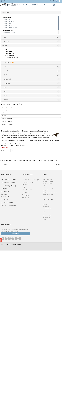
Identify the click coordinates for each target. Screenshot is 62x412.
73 (51, 49)
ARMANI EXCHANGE (10, 127)
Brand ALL (6, 119)
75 (55, 49)
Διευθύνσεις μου (47, 370)
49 (11, 47)
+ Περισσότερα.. (4, 308)
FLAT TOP (7, 229)
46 (55, 45)
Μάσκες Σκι (8, 112)
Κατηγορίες (6, 69)
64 (17, 49)
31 (49, 43)
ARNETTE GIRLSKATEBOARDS (13, 255)
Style (5, 200)
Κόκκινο (7, 176)
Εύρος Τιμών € (8, 90)
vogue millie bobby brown (11, 251)
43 (43, 45)
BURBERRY (7, 140)
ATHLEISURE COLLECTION (12, 257)
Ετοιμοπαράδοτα (10, 60)
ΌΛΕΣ (6, 249)
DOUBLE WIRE (8, 227)
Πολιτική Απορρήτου (8, 367)
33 (57, 43)
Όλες (7, 236)
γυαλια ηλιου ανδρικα (8, 268)
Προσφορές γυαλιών (48, 351)
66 (26, 49)
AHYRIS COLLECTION (10, 253)
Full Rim (7, 206)
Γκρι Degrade (9, 190)
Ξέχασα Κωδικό (47, 378)
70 (43, 49)
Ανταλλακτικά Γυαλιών (11, 81)
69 (38, 49)
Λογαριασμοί (26, 354)
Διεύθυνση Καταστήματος (6, 357)
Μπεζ (7, 168)
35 (9, 45)
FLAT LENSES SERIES (10, 261)
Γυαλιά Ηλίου (8, 75)
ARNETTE (7, 129)
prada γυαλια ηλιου (7, 283)
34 (5, 45)
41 (34, 45)
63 (13, 49)
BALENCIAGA (8, 131)
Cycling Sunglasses (47, 345)
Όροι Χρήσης (27, 351)
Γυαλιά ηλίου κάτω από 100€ (10, 27)
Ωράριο (4, 350)
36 (13, 45)
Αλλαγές (25, 356)
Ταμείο (44, 380)
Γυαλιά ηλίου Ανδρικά (8, 19)
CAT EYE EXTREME (10, 222)
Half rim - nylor (9, 208)
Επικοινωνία (5, 353)
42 (38, 45)
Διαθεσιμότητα (7, 56)
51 (20, 47)
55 (36, 47)
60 (57, 47)
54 (32, 47)
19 (16, 43)
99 (24, 51)
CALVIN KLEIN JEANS (10, 144)
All (5, 204)
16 (12, 43)
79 (7, 51)
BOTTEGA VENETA (10, 136)
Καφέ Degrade (9, 194)
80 (11, 51)
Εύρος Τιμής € (9, 86)
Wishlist (44, 374)
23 (24, 43)
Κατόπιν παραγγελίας (11, 62)
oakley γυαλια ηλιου (7, 274)
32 (53, 43)
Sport (6, 104)
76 (3, 51)
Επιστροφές (26, 359)
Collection (6, 245)
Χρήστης (45, 372)
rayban (4, 277)
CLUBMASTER (8, 225)
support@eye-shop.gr (9, 347)
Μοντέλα (5, 148)
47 (3, 47)
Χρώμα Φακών (7, 180)
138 (29, 51)
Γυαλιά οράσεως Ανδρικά (9, 32)
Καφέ (7, 192)
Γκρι (6, 188)
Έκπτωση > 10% (9, 238)
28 (37, 43)
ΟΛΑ (6, 41)
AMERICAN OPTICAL (10, 125)
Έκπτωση (5, 233)
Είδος (5, 96)
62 (9, 49)
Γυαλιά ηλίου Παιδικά (8, 25)
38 (22, 45)
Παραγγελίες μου (47, 376)
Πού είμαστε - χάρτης (30, 341)
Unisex (6, 102)
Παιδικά (7, 110)
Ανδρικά (7, 106)
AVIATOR (7, 218)
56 (41, 47)
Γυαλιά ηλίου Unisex (8, 23)
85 (16, 51)
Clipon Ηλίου (9, 186)
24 (28, 43)
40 (30, 45)
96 (20, 51)
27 (32, 43)
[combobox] (7, 312)
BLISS (6, 133)
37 (18, 45)
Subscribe (15, 395)
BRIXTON (7, 138)
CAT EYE (7, 220)
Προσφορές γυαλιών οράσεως (50, 353)
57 (45, 47)
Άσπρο (7, 166)
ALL (6, 163)
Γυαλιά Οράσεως (9, 77)
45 (51, 45)
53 (28, 47)
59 (53, 47)
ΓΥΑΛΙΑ (7, 12)
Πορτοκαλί (8, 172)
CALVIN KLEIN (8, 142)
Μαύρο (7, 174)
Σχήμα (5, 212)
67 (30, 49)
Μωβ (7, 170)
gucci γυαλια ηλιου (7, 280)
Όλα (6, 64)
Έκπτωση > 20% (9, 241)
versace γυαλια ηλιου (7, 286)
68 (34, 49)
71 (47, 49)
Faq (23, 348)
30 (45, 43)
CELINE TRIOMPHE (10, 259)
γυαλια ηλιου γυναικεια (8, 271)
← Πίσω (4, 325)
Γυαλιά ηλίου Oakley (48, 349)
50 (16, 47)
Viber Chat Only (8, 344)
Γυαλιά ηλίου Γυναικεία (8, 21)
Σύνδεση (45, 366)
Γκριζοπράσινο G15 (10, 196)
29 (41, 43)
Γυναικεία (7, 108)
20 (20, 43)
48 (7, 47)
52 (24, 47)
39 (26, 45)
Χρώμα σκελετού (7, 160)
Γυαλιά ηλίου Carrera (48, 343)
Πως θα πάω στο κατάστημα (28, 345)
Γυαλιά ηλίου (46, 347)
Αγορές (57, 325)
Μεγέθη (5, 37)
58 (49, 47)
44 (47, 45)
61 (5, 49)
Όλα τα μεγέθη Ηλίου (48, 355)
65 (22, 49)
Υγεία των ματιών (47, 341)
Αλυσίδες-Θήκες (9, 79)
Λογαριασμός (46, 368)
